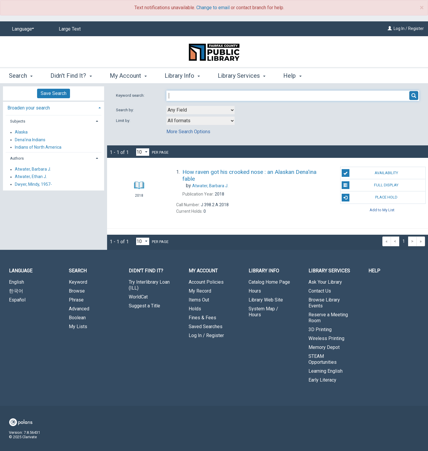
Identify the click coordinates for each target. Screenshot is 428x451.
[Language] (22, 29)
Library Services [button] (241, 75)
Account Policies (206, 282)
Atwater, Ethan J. (31, 176)
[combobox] (200, 110)
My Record (200, 291)
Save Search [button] (53, 93)
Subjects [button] (17, 121)
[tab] (53, 107)
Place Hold (369, 197)
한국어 (16, 291)
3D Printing (320, 329)
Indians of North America (38, 147)
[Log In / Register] (390, 28)
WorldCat (138, 297)
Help (374, 271)
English (16, 282)
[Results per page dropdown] (142, 152)
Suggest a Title (144, 306)
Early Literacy (322, 380)
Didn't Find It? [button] (71, 75)
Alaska (21, 132)
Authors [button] (17, 158)
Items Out (199, 300)
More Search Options (188, 131)
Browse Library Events (324, 303)
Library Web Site (266, 300)
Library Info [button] (182, 75)
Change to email (213, 7)
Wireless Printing (326, 338)
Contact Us (319, 291)
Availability (370, 173)
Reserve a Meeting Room (328, 317)
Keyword (78, 282)
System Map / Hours (263, 311)
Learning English (325, 371)
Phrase (76, 300)
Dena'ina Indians (30, 139)
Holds (195, 309)
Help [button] (292, 75)
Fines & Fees (202, 317)
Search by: (125, 110)
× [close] (422, 7)
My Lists (78, 326)
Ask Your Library (325, 282)
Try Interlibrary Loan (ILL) (149, 285)
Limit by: (123, 120)
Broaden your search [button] (28, 108)
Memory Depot (324, 347)
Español (17, 300)
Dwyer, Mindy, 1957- (33, 184)
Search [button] (21, 75)
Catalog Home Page (269, 282)
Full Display (370, 185)
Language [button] (20, 271)
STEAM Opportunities (322, 359)
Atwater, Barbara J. (33, 169)
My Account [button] (128, 75)
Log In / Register (409, 28)
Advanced (79, 309)
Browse (77, 291)
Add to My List (382, 210)
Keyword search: (130, 95)
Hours (255, 291)
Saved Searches (205, 326)
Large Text (70, 29)
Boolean (77, 317)
